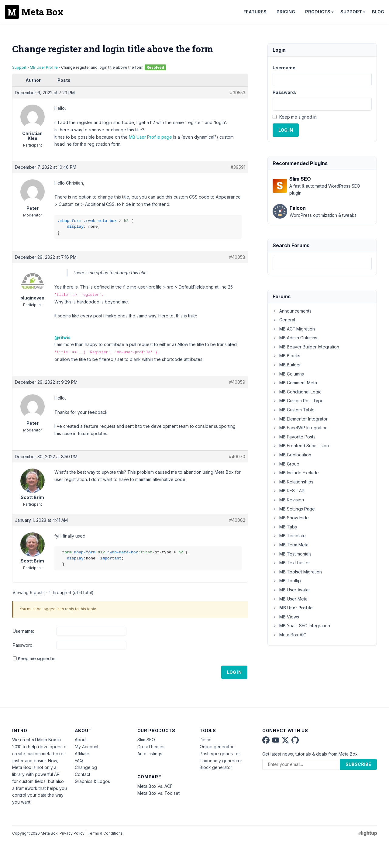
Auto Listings (149, 753)
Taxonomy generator (221, 760)
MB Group (286, 463)
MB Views (286, 616)
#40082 (237, 520)
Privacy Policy (72, 833)
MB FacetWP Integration (300, 427)
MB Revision (288, 499)
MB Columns (288, 373)
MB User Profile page (150, 137)
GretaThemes (150, 746)
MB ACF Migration (294, 328)
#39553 (237, 92)
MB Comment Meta (295, 382)
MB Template (289, 535)
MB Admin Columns (295, 337)
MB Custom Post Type (298, 400)
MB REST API (289, 490)
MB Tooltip (287, 580)
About (81, 739)
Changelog (86, 767)
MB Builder (287, 364)
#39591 (238, 167)
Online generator (217, 746)
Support (351, 11)
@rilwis (62, 337)
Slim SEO (146, 739)
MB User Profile (44, 67)
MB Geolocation (292, 454)
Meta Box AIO (290, 634)
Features (255, 11)
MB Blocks (286, 355)
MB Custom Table (294, 409)
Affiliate (82, 753)
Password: (23, 645)
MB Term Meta (290, 544)
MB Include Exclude (296, 472)
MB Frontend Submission (301, 445)
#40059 (237, 382)
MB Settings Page (294, 508)
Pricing (286, 11)
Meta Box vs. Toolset (158, 793)
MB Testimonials (292, 553)
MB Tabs (285, 526)
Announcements (292, 310)
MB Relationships (293, 481)
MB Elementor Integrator (300, 418)
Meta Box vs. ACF (155, 786)
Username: (23, 631)
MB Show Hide (291, 517)
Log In (234, 672)
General (284, 319)
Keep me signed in (36, 658)
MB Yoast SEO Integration (301, 625)
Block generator (216, 767)
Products (317, 11)
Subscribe (358, 764)
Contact (82, 774)
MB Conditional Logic (297, 391)
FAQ (79, 760)
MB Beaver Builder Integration (306, 346)
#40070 (237, 456)
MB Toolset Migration (297, 571)
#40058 (237, 257)
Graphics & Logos (92, 781)
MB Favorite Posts (294, 436)
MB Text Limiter (291, 562)
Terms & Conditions (105, 833)
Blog (378, 11)
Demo (206, 739)
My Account (86, 746)
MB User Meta (290, 598)
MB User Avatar (291, 589)
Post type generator (220, 753)
